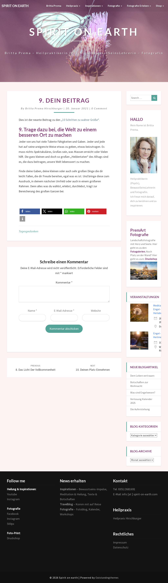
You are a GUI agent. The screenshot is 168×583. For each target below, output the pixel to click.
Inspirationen (94, 5)
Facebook (13, 514)
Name (32, 310)
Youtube (12, 494)
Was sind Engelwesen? (142, 392)
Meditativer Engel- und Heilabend (159, 309)
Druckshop (13, 538)
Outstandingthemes (106, 577)
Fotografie (115, 5)
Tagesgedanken (28, 231)
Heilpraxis (73, 5)
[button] (30, 211)
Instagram (13, 499)
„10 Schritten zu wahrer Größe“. (80, 120)
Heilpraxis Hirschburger (127, 518)
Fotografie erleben (139, 5)
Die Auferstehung (140, 409)
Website (96, 310)
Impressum (120, 542)
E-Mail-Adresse (64, 310)
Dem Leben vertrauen (142, 375)
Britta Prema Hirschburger (44, 108)
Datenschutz (120, 547)
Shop (160, 5)
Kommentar (64, 282)
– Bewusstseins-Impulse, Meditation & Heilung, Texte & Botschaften (83, 494)
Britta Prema (53, 5)
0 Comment (99, 108)
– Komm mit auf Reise (80, 504)
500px (10, 524)
